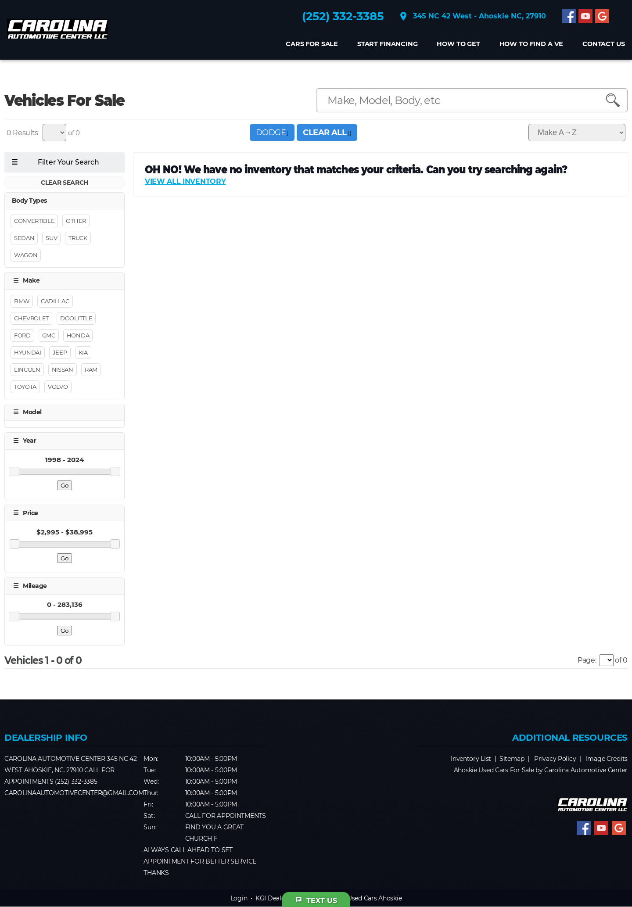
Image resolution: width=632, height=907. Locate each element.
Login (239, 899)
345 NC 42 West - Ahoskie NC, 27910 (471, 18)
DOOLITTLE (76, 318)
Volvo (58, 386)
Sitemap (511, 759)
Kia (83, 352)
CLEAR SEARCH (64, 182)
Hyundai (27, 352)
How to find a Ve (530, 46)
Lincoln (27, 369)
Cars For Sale (310, 46)
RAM (91, 369)
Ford (22, 335)
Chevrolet (31, 318)
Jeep (60, 352)
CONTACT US (602, 46)
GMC (48, 335)
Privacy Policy (555, 759)
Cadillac (55, 301)
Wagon (25, 255)
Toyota (25, 386)
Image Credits (607, 759)
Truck (77, 238)
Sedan (24, 238)
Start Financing (386, 46)
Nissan (62, 369)
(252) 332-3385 (341, 18)
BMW (21, 301)
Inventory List (471, 759)
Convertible (34, 221)
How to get (457, 46)
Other (76, 221)
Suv (51, 238)
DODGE (272, 132)
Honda (78, 335)
